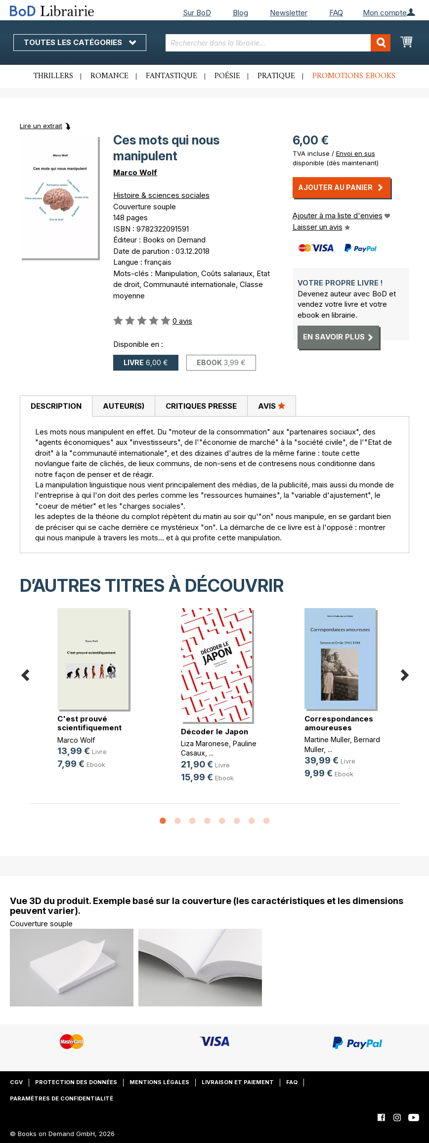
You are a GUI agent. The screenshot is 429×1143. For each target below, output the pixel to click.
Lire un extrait (41, 126)
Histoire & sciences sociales (161, 195)
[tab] (56, 406)
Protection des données (76, 1082)
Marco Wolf (135, 172)
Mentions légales (159, 1082)
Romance (109, 76)
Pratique (276, 76)
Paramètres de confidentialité (61, 1098)
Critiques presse (201, 406)
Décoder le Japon (214, 731)
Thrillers (53, 76)
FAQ (336, 12)
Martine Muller (327, 739)
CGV (16, 1082)
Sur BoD (197, 12)
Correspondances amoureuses (338, 723)
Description (56, 406)
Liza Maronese (205, 743)
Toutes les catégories (80, 42)
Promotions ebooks (353, 76)
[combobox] (278, 42)
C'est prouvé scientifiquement (89, 723)
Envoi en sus (355, 153)
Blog (240, 12)
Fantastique (171, 76)
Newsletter (288, 12)
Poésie (227, 76)
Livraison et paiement (238, 1082)
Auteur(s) (123, 406)
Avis (271, 405)
